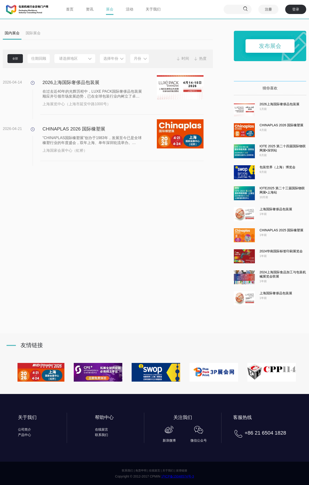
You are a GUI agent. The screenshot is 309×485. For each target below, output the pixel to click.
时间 (185, 58)
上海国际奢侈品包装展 (276, 209)
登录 (295, 9)
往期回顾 (38, 58)
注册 (268, 9)
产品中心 (24, 435)
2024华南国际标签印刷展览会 (281, 251)
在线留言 (101, 429)
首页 (70, 9)
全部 (15, 58)
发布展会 (270, 46)
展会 (109, 9)
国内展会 (12, 33)
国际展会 (33, 33)
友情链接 (181, 470)
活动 (129, 9)
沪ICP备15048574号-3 (177, 476)
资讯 (89, 9)
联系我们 (101, 435)
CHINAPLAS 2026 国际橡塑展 (73, 128)
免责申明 (141, 470)
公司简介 (24, 429)
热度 (203, 58)
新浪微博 (169, 440)
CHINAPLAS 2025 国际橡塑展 (281, 230)
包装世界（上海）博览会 (277, 167)
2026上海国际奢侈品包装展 (71, 82)
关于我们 (153, 9)
